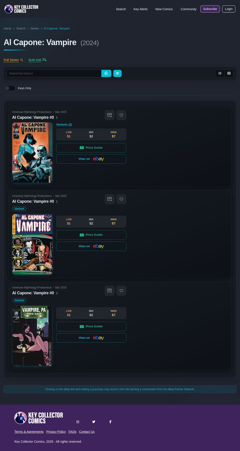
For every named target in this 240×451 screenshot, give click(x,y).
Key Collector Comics (29, 441)
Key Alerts (140, 9)
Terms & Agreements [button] (29, 431)
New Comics (164, 9)
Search (121, 9)
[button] (110, 115)
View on (91, 159)
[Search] (106, 73)
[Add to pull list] (13, 60)
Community (189, 9)
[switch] (9, 88)
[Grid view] (228, 73)
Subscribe (210, 9)
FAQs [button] (72, 431)
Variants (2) (64, 124)
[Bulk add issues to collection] (38, 60)
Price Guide (91, 147)
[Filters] (117, 73)
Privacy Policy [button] (56, 431)
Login (229, 9)
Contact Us (87, 431)
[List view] (219, 73)
